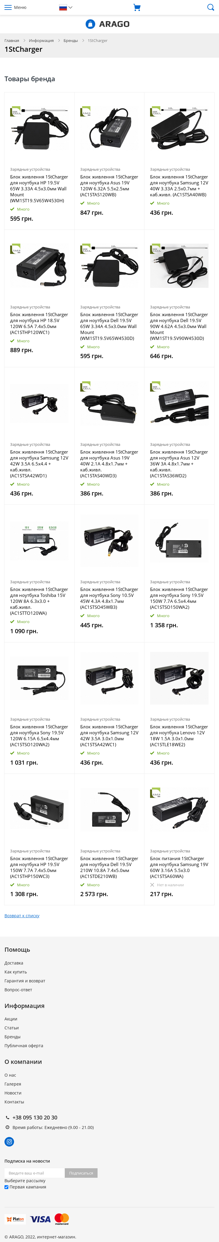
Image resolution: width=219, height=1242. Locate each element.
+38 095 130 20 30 (35, 1117)
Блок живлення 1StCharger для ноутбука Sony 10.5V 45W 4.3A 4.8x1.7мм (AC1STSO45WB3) (109, 598)
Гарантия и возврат (24, 981)
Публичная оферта (23, 1045)
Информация (41, 40)
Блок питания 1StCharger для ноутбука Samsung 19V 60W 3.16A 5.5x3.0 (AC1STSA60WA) (179, 867)
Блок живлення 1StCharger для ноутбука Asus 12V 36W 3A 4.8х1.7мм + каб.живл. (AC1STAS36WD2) (179, 464)
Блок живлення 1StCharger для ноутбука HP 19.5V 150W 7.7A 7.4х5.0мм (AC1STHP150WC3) (39, 867)
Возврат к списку (21, 915)
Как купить (15, 972)
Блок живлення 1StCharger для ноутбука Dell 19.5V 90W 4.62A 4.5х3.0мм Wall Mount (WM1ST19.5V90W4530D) (179, 326)
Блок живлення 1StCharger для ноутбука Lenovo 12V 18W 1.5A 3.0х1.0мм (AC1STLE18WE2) (179, 735)
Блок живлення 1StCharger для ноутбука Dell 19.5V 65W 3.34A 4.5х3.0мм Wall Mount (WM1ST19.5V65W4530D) (109, 326)
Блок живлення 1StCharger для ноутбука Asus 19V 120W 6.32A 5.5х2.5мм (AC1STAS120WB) (109, 185)
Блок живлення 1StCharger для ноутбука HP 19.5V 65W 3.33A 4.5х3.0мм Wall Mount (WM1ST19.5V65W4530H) (39, 188)
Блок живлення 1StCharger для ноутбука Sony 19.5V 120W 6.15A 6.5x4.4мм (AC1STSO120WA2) (39, 735)
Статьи (11, 1028)
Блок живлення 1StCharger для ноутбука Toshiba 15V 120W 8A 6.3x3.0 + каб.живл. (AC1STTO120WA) (39, 601)
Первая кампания (25, 1187)
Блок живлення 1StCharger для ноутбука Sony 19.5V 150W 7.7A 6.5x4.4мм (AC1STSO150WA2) (179, 598)
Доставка (13, 963)
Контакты (14, 1102)
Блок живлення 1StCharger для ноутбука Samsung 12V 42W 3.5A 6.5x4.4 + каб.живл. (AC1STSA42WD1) (39, 464)
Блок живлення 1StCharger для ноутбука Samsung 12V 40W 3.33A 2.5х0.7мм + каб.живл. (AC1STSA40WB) (179, 185)
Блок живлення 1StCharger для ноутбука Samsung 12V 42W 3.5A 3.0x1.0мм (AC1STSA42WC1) (109, 735)
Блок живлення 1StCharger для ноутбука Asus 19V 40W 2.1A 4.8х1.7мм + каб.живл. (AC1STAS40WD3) (109, 464)
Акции (10, 1019)
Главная (11, 40)
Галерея (12, 1084)
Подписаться (81, 1173)
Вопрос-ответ (18, 989)
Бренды (71, 40)
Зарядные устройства (30, 169)
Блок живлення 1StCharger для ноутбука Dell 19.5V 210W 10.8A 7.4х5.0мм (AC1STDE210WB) (109, 867)
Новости (12, 1093)
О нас (10, 1075)
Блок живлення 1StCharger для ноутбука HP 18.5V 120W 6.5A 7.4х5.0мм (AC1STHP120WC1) (39, 323)
